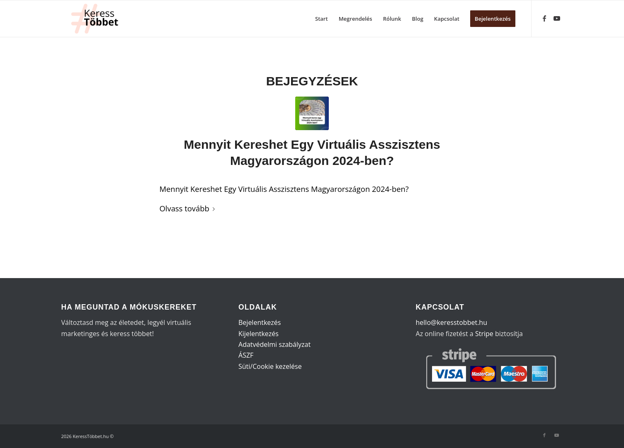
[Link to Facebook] (544, 18)
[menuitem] (321, 18)
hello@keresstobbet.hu (451, 322)
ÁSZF (245, 355)
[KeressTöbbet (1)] (97, 18)
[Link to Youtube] (557, 18)
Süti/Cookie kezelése (270, 366)
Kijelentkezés (258, 333)
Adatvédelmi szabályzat (274, 344)
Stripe (484, 333)
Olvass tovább (189, 208)
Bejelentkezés (259, 322)
